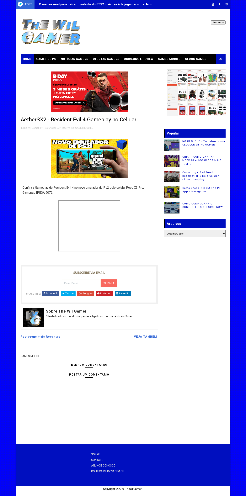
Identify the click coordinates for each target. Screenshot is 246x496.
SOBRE (95, 454)
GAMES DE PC (46, 59)
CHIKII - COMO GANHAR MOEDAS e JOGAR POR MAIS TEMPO (202, 160)
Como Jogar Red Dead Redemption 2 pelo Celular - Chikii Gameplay (201, 176)
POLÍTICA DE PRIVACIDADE (107, 471)
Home (27, 59)
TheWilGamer (133, 488)
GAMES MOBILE (169, 59)
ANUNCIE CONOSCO (103, 465)
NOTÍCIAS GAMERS (74, 59)
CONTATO (97, 460)
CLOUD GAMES (195, 59)
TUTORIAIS (31, 68)
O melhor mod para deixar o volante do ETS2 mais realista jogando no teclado (95, 4)
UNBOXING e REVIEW (138, 59)
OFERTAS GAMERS (106, 59)
